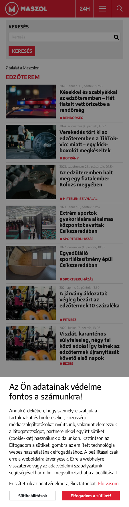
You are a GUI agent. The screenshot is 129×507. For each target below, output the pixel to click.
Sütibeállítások (32, 495)
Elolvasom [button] (108, 483)
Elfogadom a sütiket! (91, 495)
